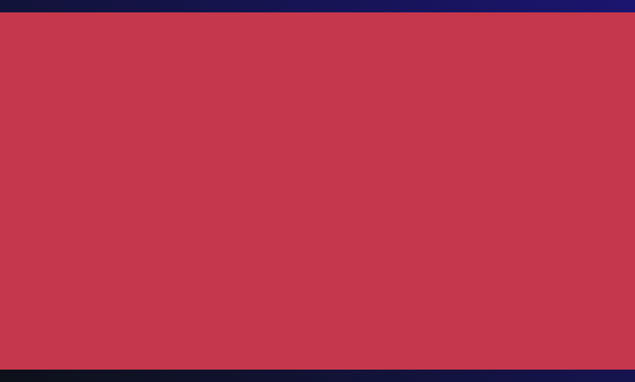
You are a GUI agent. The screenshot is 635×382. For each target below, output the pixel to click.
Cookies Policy (160, 302)
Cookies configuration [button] (498, 366)
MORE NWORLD (359, 25)
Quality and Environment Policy (376, 302)
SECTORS (295, 25)
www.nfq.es (489, 103)
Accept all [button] (583, 366)
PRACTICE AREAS (220, 25)
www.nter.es (490, 114)
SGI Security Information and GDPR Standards (254, 302)
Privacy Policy (112, 302)
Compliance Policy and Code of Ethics (486, 302)
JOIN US (429, 25)
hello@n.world (566, 181)
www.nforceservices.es (509, 126)
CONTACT (480, 25)
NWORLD (153, 25)
